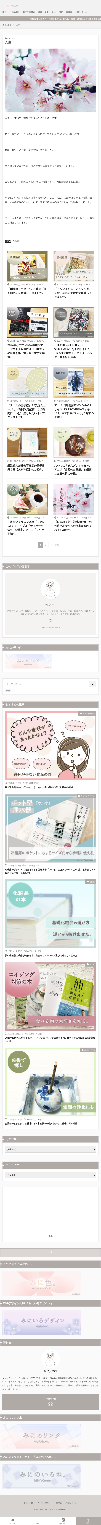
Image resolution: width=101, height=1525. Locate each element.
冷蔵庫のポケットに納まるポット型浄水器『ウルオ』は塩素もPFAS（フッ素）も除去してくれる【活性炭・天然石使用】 (50, 871)
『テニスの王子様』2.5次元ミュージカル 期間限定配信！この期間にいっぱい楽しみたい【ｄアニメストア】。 (26, 411)
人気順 (16, 240)
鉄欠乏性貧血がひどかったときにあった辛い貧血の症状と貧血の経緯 (39, 787)
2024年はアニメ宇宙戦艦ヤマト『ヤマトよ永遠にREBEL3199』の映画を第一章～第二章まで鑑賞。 (26, 351)
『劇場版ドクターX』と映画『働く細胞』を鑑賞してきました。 (26, 290)
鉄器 (8, 690)
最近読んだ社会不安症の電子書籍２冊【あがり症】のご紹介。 (26, 467)
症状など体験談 (88, 713)
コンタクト (63, 1521)
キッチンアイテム (88, 796)
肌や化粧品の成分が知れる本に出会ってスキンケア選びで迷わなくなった (41, 955)
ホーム (12, 1521)
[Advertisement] (50, 1212)
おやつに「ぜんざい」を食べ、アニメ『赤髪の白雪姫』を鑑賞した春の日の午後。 (73, 469)
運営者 (69, 12)
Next (57, 544)
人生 (54, 12)
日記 (61, 12)
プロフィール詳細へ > (50, 627)
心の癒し (16, 12)
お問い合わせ (81, 12)
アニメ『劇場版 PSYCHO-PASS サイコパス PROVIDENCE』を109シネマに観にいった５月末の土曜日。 (74, 411)
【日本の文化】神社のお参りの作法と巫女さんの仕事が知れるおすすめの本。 (73, 525)
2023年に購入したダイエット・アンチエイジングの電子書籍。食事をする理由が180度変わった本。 (50, 1039)
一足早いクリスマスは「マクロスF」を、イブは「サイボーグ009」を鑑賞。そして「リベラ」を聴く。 (27, 527)
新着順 (8, 240)
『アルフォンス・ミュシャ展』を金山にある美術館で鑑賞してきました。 (73, 292)
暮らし (5, 12)
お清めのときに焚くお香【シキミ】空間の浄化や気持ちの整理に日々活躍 (41, 1123)
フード (92, 964)
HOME (8, 25)
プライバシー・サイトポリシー (38, 1503)
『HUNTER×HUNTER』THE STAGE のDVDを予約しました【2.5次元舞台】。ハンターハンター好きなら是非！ (73, 351)
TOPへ (88, 1521)
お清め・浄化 (89, 1050)
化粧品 (92, 882)
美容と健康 (43, 12)
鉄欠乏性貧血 (29, 12)
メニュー (37, 1521)
